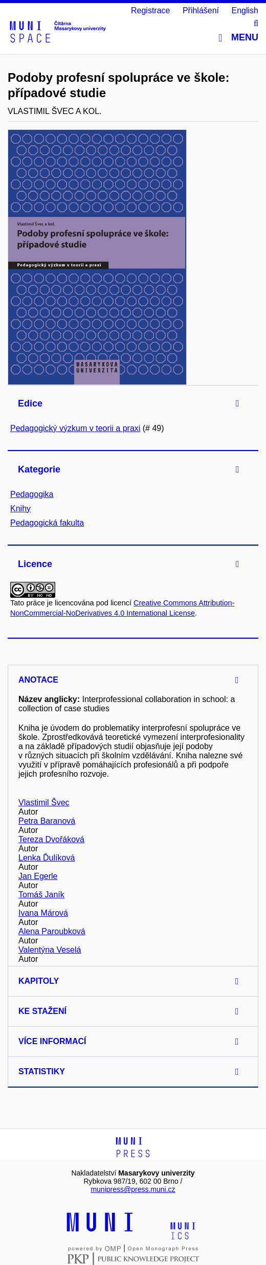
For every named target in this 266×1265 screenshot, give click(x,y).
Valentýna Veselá (49, 949)
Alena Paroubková (51, 931)
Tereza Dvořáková (51, 839)
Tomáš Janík (41, 894)
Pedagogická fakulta (47, 522)
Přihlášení (201, 10)
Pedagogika (32, 494)
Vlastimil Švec (44, 802)
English (245, 10)
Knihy (20, 508)
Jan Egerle (38, 876)
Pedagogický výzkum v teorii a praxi (75, 428)
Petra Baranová (46, 821)
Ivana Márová (43, 913)
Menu (238, 37)
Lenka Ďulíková (46, 857)
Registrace (150, 10)
